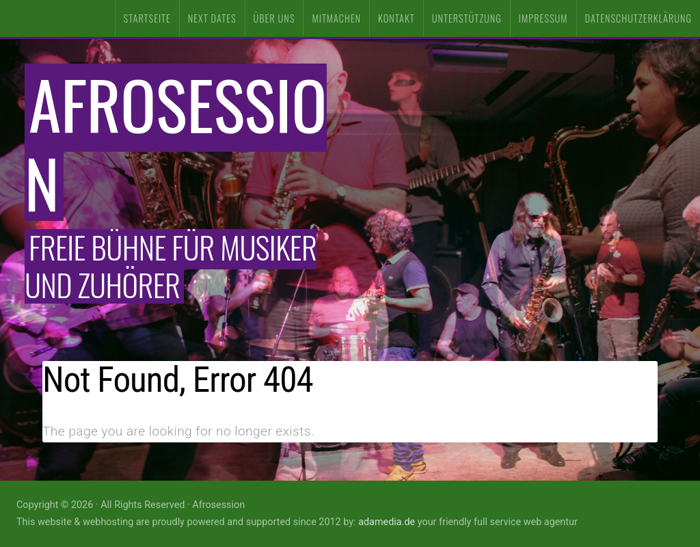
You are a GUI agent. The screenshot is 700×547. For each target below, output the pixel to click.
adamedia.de (386, 522)
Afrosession (176, 142)
